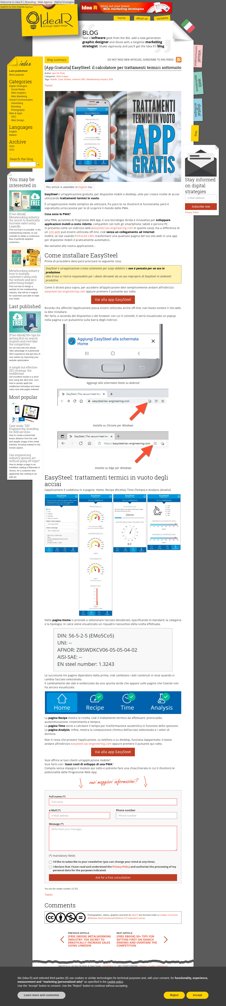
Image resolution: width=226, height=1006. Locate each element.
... (10, 153)
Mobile (53, 79)
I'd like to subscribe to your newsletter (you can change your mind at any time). (104, 861)
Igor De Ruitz (58, 73)
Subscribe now (201, 206)
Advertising (17, 103)
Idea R (135, 915)
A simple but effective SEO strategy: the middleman (23, 370)
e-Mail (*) (54, 810)
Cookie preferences (158, 966)
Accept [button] (197, 995)
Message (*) (56, 824)
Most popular (16, 74)
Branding (16, 106)
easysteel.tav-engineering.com (112, 228)
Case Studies (64, 79)
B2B (111, 79)
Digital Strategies (18, 86)
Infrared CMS (78, 79)
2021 (12, 149)
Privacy (143, 966)
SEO (13, 116)
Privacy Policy (192, 212)
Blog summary (56, 60)
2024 (12, 146)
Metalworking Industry (97, 79)
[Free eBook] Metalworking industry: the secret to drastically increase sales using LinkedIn (24, 220)
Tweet (49, 85)
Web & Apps (15, 113)
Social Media (18, 89)
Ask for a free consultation (113, 877)
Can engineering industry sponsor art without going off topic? (24, 458)
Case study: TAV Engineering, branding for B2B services (24, 429)
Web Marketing (19, 96)
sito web (54, 232)
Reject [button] (174, 995)
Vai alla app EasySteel (113, 299)
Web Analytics (18, 92)
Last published (18, 70)
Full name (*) (57, 796)
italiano (13, 135)
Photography (18, 110)
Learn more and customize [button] (41, 995)
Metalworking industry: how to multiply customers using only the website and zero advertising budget (24, 277)
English (13, 131)
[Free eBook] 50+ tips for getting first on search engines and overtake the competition (25, 339)
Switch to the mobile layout (16, 7)
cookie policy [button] (115, 981)
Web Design (17, 120)
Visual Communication (21, 99)
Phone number (125, 810)
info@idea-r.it (109, 966)
